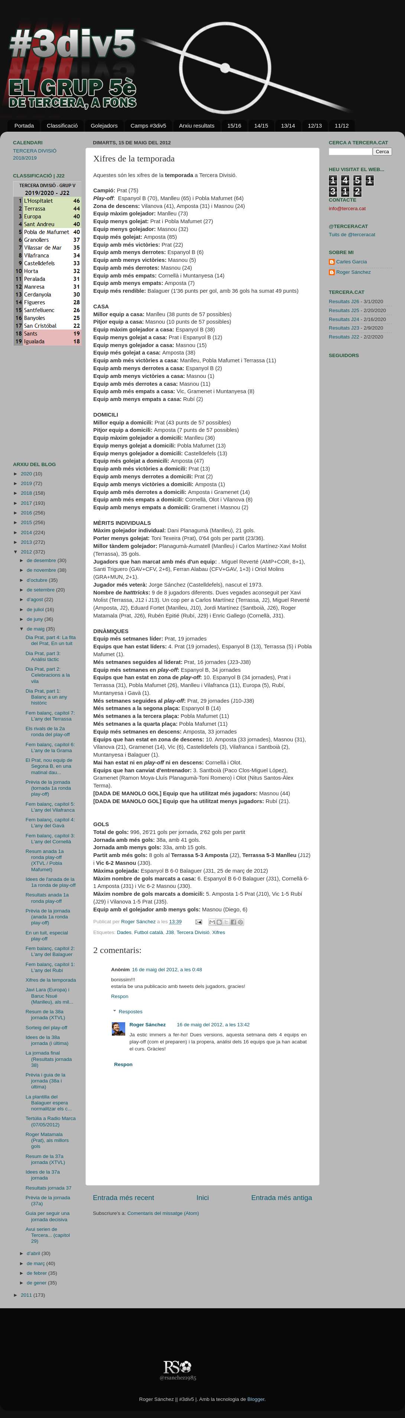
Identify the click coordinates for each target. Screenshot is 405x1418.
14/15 (261, 125)
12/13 (315, 125)
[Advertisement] (35, 403)
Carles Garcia (351, 261)
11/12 (342, 125)
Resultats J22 (344, 337)
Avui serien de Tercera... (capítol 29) (48, 1235)
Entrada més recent (123, 1198)
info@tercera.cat (347, 208)
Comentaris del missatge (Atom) (163, 1213)
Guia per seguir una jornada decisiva (48, 1216)
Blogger (256, 1399)
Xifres (218, 932)
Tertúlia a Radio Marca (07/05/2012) (51, 1121)
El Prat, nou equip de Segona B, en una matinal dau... (49, 766)
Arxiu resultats (196, 125)
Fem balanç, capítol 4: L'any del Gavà (50, 822)
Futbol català (148, 932)
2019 (27, 483)
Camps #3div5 (148, 125)
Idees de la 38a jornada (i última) (47, 1040)
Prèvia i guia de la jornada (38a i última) (45, 1081)
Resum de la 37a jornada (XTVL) (45, 1159)
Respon (120, 996)
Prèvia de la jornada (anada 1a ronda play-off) (48, 916)
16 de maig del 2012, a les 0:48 (167, 969)
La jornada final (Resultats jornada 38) (49, 1059)
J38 (170, 932)
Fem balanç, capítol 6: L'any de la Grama (50, 747)
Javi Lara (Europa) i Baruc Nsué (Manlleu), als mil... (49, 995)
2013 (27, 542)
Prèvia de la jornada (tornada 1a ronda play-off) (48, 788)
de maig (36, 629)
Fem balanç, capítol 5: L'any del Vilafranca (50, 807)
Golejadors (104, 125)
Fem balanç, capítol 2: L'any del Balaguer (50, 951)
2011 (27, 1295)
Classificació (62, 125)
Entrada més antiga (281, 1198)
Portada (24, 125)
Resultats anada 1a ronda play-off (47, 898)
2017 (27, 503)
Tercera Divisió (193, 932)
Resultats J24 (344, 319)
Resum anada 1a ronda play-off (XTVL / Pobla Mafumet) (45, 860)
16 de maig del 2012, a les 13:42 (213, 1024)
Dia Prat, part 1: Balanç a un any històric (46, 697)
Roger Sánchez (139, 921)
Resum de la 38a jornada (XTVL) (45, 1014)
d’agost (35, 599)
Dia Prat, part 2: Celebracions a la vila (48, 675)
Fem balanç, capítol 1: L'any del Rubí (50, 967)
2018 (27, 493)
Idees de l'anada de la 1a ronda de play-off (51, 882)
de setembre (41, 590)
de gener (37, 1283)
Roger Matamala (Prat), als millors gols (47, 1140)
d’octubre (38, 580)
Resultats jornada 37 (49, 1188)
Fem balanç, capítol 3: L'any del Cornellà (50, 838)
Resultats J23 (344, 328)
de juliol (36, 609)
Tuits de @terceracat (352, 234)
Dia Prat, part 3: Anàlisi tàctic (43, 656)
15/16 (234, 125)
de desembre (42, 560)
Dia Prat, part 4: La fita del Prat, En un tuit (51, 640)
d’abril (34, 1253)
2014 (27, 532)
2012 (27, 552)
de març (36, 1263)
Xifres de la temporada (51, 980)
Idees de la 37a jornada (43, 1175)
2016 (27, 513)
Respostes (131, 1011)
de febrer (37, 1273)
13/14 (288, 125)
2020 (27, 474)
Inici (203, 1198)
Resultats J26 (344, 301)
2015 (27, 522)
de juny (35, 619)
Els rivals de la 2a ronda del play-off (48, 731)
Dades (124, 932)
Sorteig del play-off (46, 1027)
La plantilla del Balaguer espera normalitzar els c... (49, 1102)
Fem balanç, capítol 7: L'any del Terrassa (50, 716)
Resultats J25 (344, 310)
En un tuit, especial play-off (47, 935)
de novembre (42, 570)
